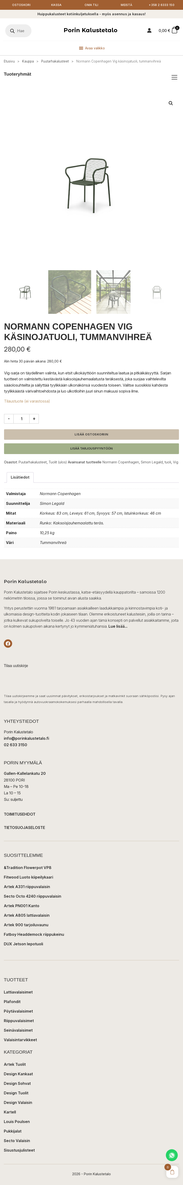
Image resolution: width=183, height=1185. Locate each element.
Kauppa (28, 61)
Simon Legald (152, 462)
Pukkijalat (12, 1131)
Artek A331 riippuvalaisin (27, 887)
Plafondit (12, 1001)
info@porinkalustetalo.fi (26, 738)
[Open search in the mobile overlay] (18, 31)
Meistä (126, 5)
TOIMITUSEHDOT (20, 814)
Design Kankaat (18, 1074)
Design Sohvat (17, 1083)
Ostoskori (21, 5)
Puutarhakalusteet (55, 61)
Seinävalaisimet (18, 1030)
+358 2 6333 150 (162, 5)
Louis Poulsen (17, 1121)
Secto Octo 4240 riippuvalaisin (32, 896)
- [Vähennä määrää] (9, 418)
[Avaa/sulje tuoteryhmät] (174, 77)
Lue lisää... (117, 626)
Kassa (56, 5)
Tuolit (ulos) (58, 462)
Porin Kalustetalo (90, 30)
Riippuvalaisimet (19, 1021)
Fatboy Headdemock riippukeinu (34, 934)
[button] (171, 103)
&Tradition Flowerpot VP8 (27, 867)
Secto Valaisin (17, 1140)
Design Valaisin (18, 1102)
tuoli (168, 462)
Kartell (10, 1112)
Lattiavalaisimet (18, 992)
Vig (175, 462)
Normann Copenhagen (120, 462)
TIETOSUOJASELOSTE (24, 827)
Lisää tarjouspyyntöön (91, 448)
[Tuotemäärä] (21, 419)
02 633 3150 (15, 745)
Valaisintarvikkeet (20, 1040)
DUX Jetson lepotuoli (23, 944)
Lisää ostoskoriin (91, 434)
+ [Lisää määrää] (34, 418)
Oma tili (91, 5)
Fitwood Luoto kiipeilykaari (28, 877)
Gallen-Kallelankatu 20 (25, 773)
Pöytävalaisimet (18, 1011)
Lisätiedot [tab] (20, 477)
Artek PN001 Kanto (21, 906)
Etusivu (9, 61)
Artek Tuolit (15, 1064)
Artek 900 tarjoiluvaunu (26, 925)
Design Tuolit (16, 1093)
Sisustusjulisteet (19, 1150)
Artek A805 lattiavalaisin (27, 915)
